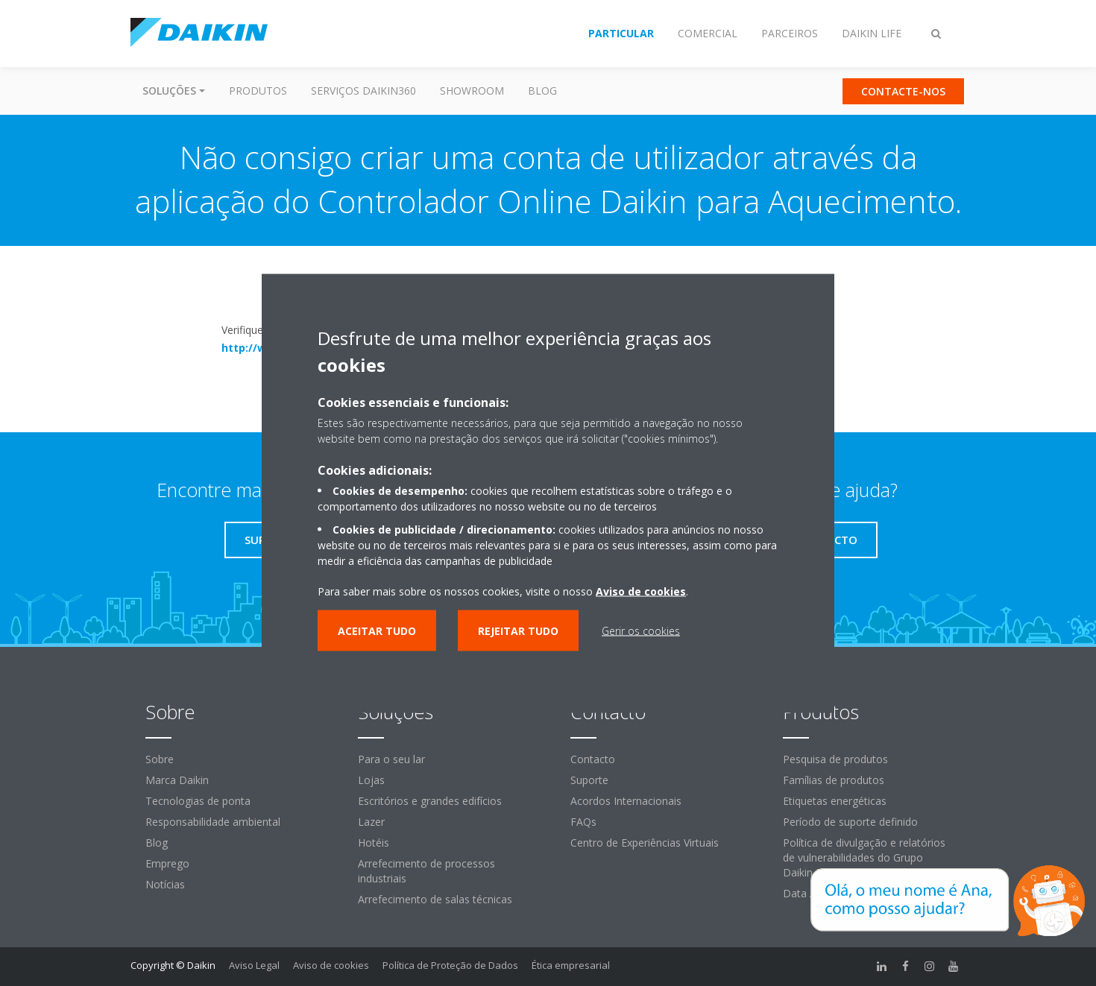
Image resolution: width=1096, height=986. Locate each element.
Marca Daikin (177, 780)
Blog (542, 90)
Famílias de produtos (833, 780)
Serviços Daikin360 (363, 90)
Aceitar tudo (377, 630)
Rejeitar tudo (518, 630)
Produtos (258, 90)
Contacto (592, 759)
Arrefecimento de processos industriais (426, 870)
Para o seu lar (391, 759)
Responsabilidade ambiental (212, 822)
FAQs (583, 822)
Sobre (159, 759)
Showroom (472, 90)
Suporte (589, 780)
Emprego (167, 863)
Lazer (371, 822)
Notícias (165, 884)
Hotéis (373, 842)
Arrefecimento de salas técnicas (435, 899)
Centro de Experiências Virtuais (644, 842)
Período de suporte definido (850, 822)
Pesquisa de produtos (835, 759)
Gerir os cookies (641, 630)
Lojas (371, 780)
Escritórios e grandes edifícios (430, 801)
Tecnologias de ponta (198, 801)
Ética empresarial (571, 965)
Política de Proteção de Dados (450, 965)
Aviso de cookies (331, 965)
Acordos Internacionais (625, 801)
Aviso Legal (254, 965)
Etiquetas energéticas (834, 801)
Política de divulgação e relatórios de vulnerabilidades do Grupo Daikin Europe (864, 857)
